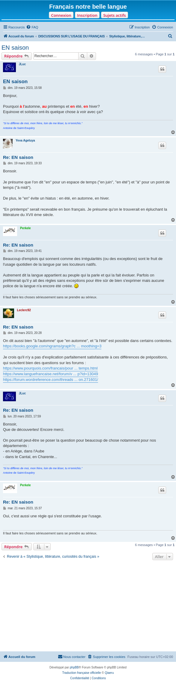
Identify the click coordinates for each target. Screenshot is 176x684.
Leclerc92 (24, 310)
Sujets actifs (114, 15)
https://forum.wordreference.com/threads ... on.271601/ (50, 379)
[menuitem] (32, 27)
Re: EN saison (18, 157)
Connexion (61, 15)
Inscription (87, 15)
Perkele (25, 228)
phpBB (74, 667)
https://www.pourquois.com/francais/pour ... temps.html (50, 368)
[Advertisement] (88, 606)
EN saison (15, 47)
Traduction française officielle (81, 672)
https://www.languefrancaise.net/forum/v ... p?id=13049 (50, 374)
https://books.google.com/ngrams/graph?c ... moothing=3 (52, 346)
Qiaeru (109, 672)
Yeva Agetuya (25, 140)
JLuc (22, 64)
